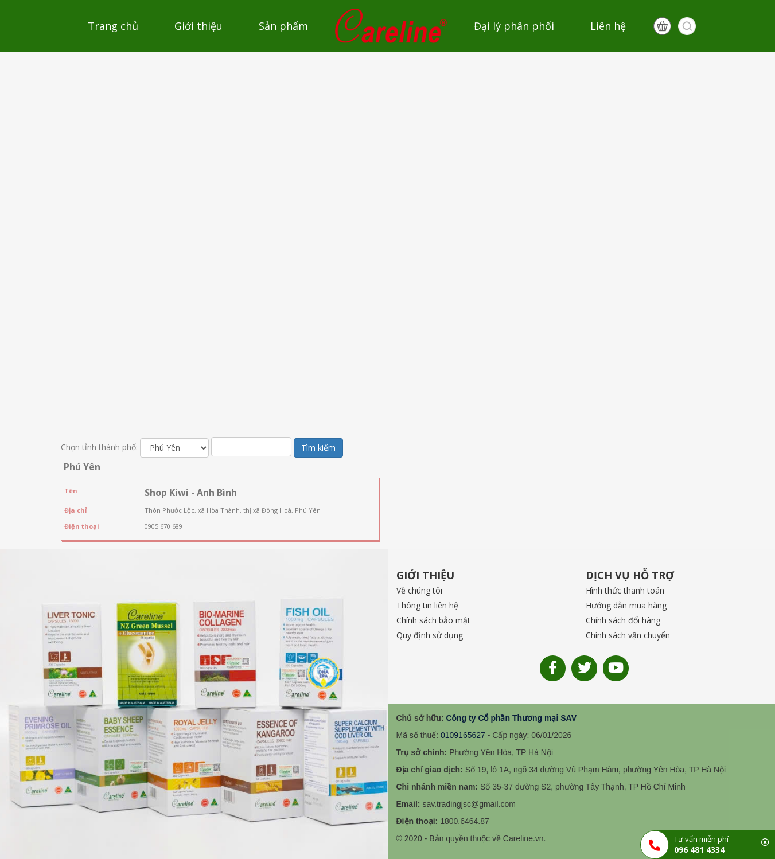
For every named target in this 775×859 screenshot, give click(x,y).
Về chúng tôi (419, 590)
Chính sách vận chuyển (628, 635)
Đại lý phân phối (514, 26)
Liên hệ (608, 26)
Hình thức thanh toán (625, 590)
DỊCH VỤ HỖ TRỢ (630, 575)
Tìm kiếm (318, 447)
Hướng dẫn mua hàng (626, 605)
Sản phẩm (283, 26)
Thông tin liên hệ (427, 605)
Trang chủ (113, 26)
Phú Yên (82, 466)
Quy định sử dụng (429, 635)
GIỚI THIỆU (425, 575)
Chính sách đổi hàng (623, 620)
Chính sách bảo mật (433, 620)
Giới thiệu (198, 26)
